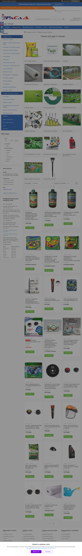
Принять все (36, 551)
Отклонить (48, 551)
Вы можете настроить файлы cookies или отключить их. (40, 548)
